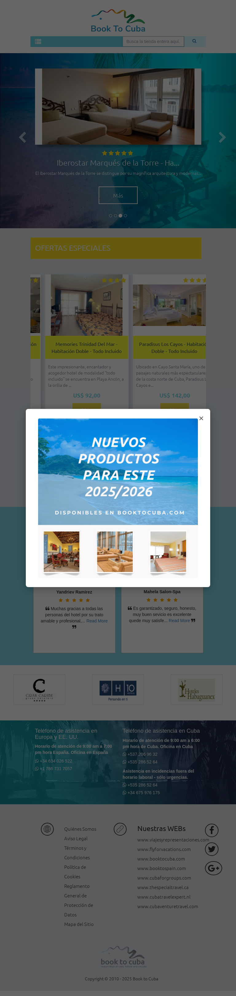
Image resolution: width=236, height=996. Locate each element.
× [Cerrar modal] (201, 418)
